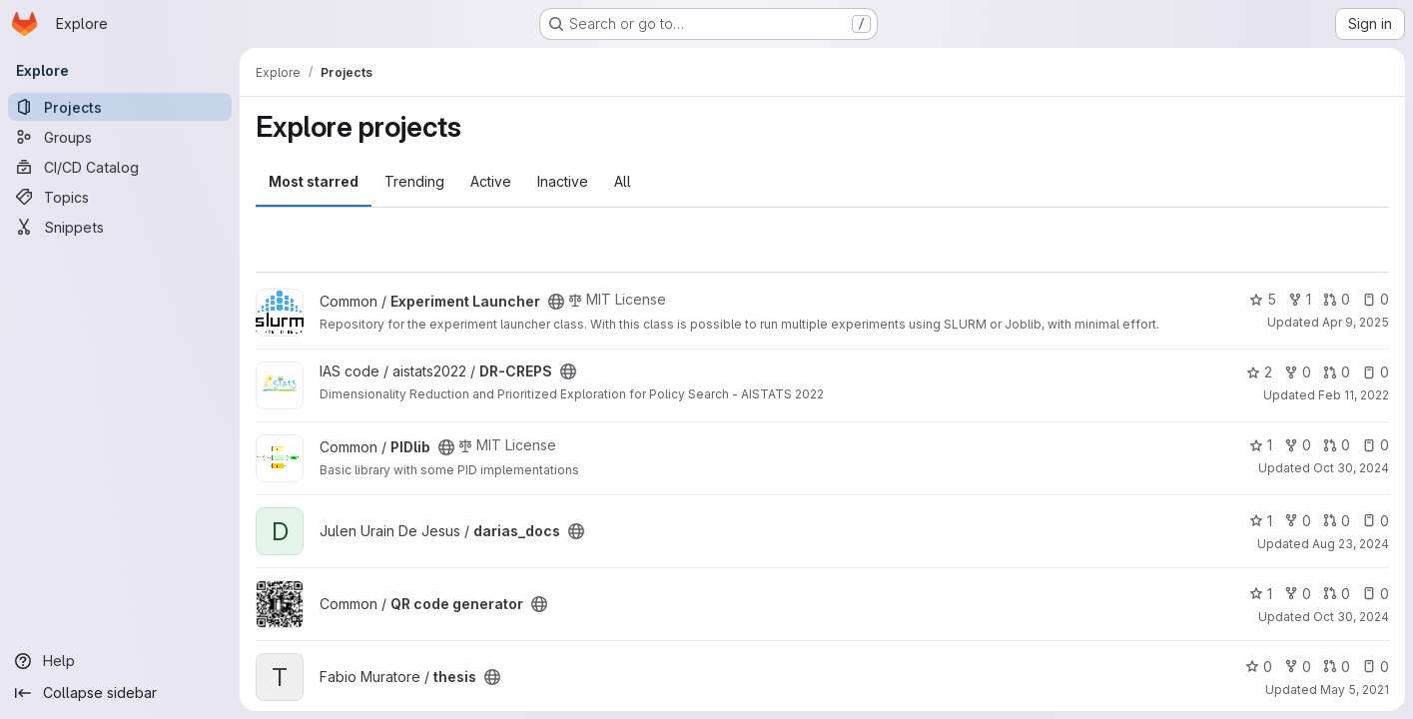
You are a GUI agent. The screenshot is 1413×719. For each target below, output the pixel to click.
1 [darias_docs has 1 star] (1260, 520)
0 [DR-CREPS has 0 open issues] (1375, 371)
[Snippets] (120, 227)
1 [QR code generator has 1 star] (1260, 593)
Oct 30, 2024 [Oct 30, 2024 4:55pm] (1351, 467)
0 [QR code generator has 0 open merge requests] (1336, 593)
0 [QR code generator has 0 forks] (1297, 593)
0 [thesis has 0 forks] (1297, 666)
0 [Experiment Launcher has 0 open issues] (1375, 299)
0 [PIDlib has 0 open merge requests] (1336, 444)
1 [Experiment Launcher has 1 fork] (1299, 299)
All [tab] (622, 181)
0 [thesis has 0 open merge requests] (1336, 666)
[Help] (120, 661)
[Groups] (120, 137)
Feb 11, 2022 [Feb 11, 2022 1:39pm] (1353, 394)
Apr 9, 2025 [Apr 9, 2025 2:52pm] (1355, 322)
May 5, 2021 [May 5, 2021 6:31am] (1354, 689)
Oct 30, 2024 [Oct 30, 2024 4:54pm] (1351, 616)
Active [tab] (490, 181)
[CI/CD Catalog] (120, 167)
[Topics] (120, 197)
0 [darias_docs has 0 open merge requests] (1336, 520)
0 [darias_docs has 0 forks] (1297, 520)
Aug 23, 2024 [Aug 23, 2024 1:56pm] (1350, 543)
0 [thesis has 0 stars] (1258, 666)
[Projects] (120, 107)
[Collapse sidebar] (120, 693)
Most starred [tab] (313, 181)
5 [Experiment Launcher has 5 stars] (1262, 299)
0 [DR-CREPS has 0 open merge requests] (1336, 371)
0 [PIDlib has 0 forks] (1297, 444)
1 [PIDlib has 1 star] (1260, 444)
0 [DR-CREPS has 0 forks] (1297, 371)
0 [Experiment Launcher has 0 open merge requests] (1336, 299)
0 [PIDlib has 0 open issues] (1375, 444)
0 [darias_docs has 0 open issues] (1375, 520)
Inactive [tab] (562, 181)
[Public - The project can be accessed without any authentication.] (556, 302)
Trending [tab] (414, 181)
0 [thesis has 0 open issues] (1375, 666)
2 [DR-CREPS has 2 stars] (1259, 371)
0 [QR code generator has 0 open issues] (1375, 593)
